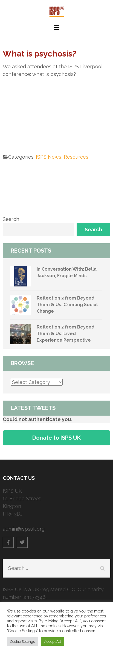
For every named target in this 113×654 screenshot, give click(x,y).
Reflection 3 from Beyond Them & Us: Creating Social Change (67, 304)
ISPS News (48, 157)
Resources (76, 157)
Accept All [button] (52, 642)
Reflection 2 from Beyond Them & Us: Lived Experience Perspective (65, 333)
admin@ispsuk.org (24, 529)
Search (11, 219)
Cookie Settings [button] (22, 642)
